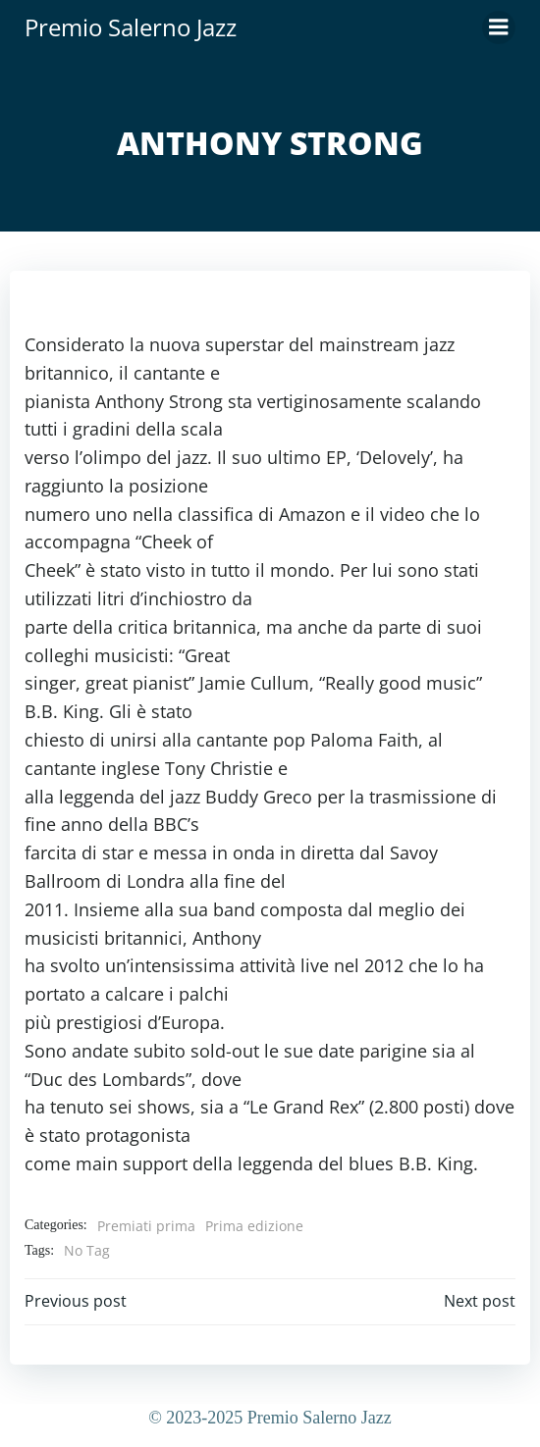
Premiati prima (146, 1225)
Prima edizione (254, 1225)
